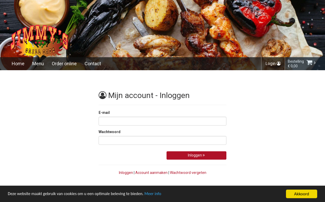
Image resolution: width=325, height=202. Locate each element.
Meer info (160, 198)
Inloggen (196, 155)
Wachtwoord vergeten (188, 173)
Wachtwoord (109, 132)
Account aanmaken (151, 173)
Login (273, 63)
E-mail (104, 112)
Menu (38, 63)
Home (18, 63)
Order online (64, 63)
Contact (93, 63)
